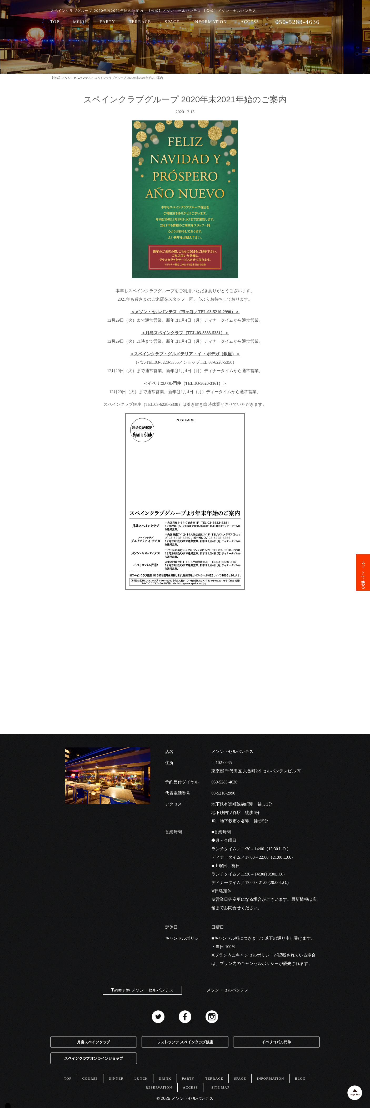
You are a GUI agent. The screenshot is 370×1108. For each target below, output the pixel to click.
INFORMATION (210, 22)
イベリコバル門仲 (276, 1042)
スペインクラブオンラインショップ (93, 1058)
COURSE (90, 1078)
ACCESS (250, 22)
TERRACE (140, 22)
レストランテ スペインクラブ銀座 (185, 1042)
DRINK (165, 1078)
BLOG (300, 1078)
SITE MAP (220, 1087)
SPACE (172, 22)
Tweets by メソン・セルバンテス (142, 990)
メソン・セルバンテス (228, 990)
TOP (54, 22)
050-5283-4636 (224, 782)
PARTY (107, 22)
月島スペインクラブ (93, 1042)
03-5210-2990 (223, 793)
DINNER (116, 1078)
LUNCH (141, 1078)
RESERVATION (159, 1087)
